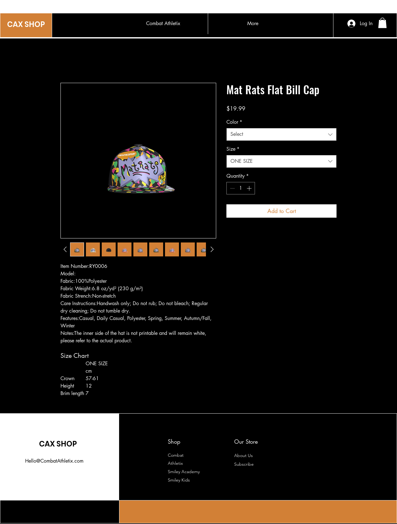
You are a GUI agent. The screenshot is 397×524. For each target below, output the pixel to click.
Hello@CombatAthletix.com (54, 461)
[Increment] (249, 188)
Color (234, 122)
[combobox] (281, 134)
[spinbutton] (240, 188)
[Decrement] (231, 188)
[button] (382, 23)
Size (232, 149)
